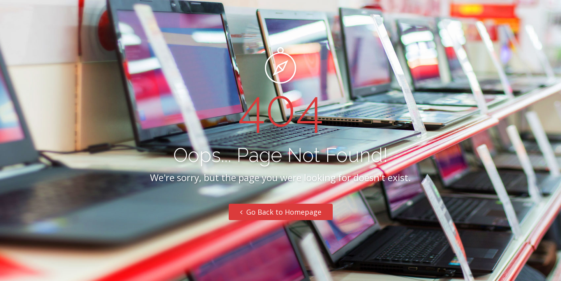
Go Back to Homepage (280, 212)
